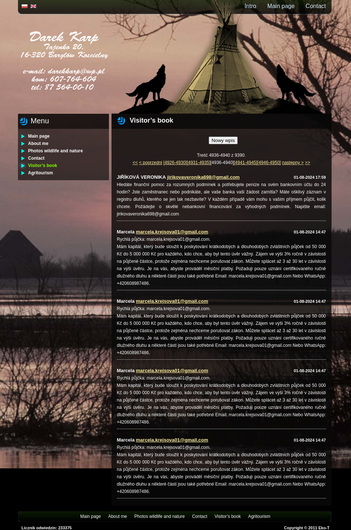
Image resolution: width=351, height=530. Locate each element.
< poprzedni (150, 162)
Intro (250, 6)
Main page (281, 6)
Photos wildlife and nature (55, 150)
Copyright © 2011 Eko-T (306, 528)
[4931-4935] (198, 162)
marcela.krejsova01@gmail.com (172, 232)
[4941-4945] (245, 162)
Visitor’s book (42, 165)
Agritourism (40, 172)
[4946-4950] (269, 162)
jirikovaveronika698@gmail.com (203, 177)
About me (38, 143)
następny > (293, 162)
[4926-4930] (175, 162)
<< (135, 162)
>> (307, 162)
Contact (316, 6)
